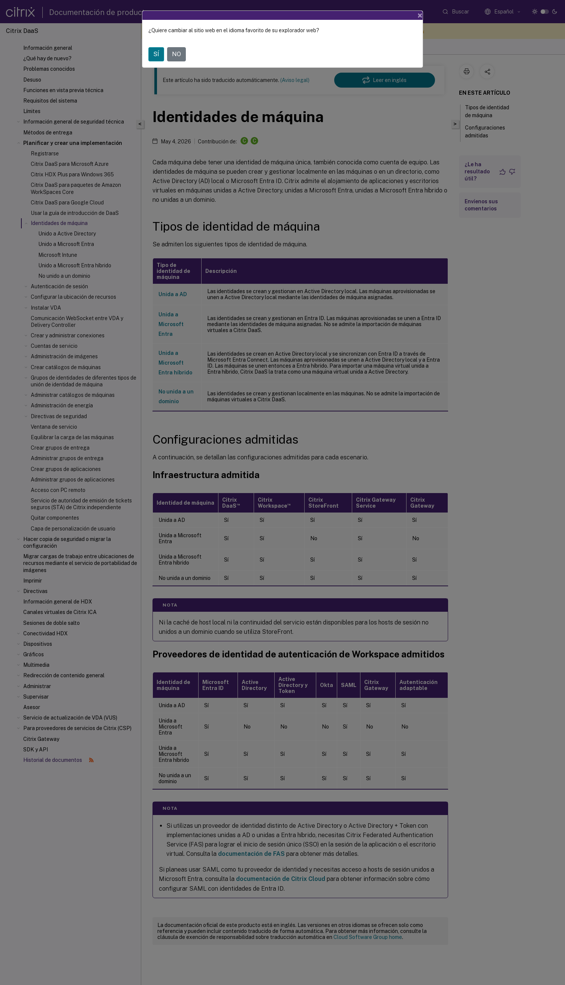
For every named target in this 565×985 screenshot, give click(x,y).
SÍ (156, 54)
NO (176, 54)
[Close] (420, 15)
